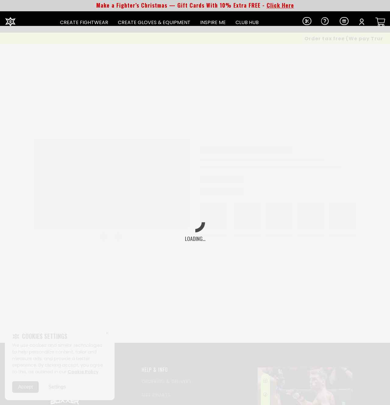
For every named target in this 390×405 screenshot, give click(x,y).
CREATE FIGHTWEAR (84, 22)
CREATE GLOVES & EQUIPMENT (154, 22)
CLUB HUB (247, 22)
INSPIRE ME (213, 22)
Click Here (280, 5)
